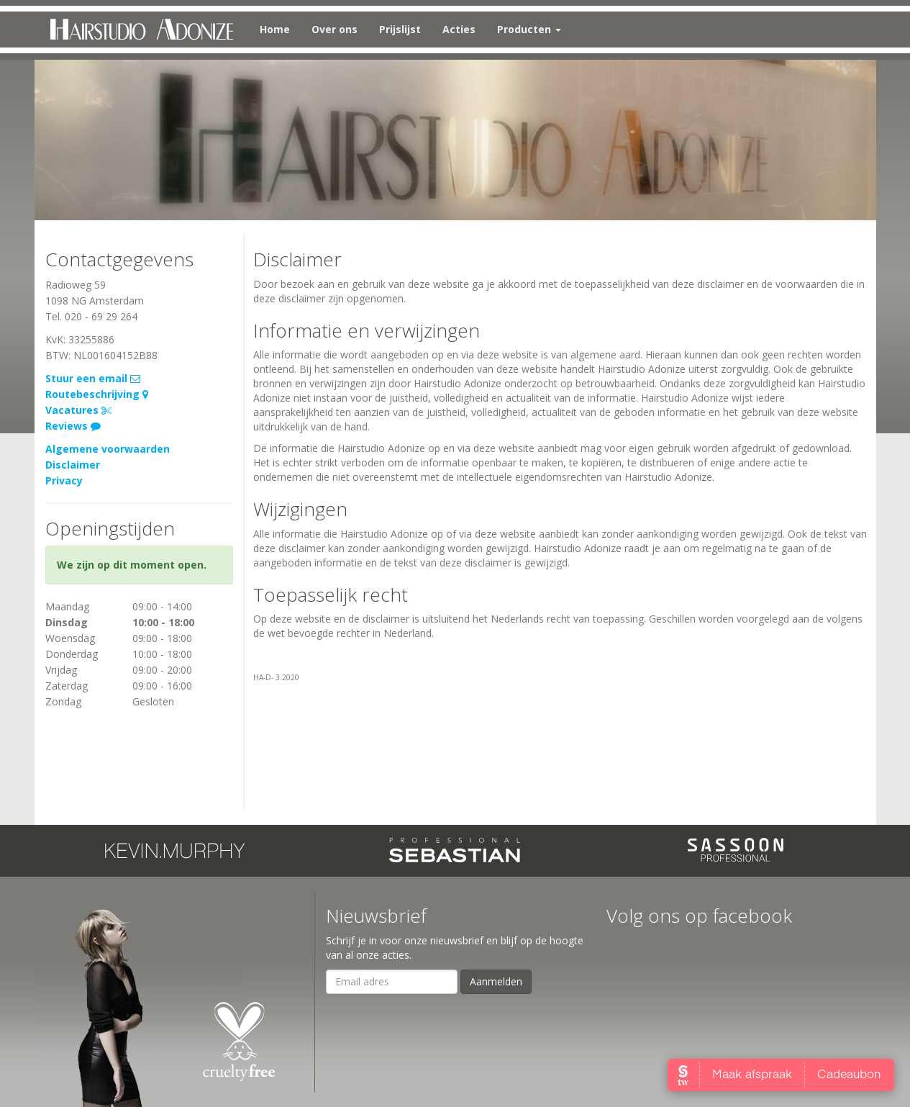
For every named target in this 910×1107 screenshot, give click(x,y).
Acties (459, 29)
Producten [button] (529, 29)
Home (275, 29)
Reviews (73, 426)
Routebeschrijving (96, 394)
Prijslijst (400, 29)
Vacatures (78, 410)
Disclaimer (72, 464)
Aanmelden (496, 981)
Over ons (334, 29)
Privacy (64, 480)
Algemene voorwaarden (107, 449)
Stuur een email (92, 378)
